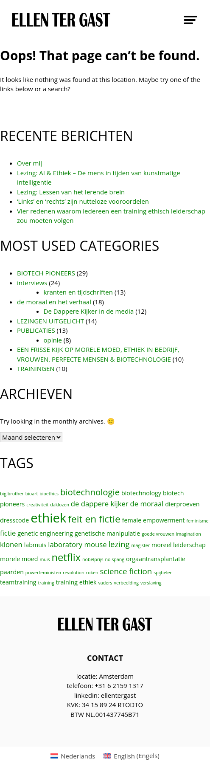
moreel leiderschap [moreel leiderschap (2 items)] (178, 545)
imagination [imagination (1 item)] (188, 534)
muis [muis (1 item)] (44, 559)
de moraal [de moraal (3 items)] (146, 503)
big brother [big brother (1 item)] (12, 494)
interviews (32, 282)
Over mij (29, 163)
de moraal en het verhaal (54, 302)
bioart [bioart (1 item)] (31, 494)
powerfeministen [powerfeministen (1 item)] (43, 573)
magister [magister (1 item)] (141, 545)
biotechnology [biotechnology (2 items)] (141, 493)
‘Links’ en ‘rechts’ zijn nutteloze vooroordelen (83, 201)
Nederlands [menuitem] (78, 756)
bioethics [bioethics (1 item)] (49, 494)
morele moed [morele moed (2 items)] (19, 559)
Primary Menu (190, 20)
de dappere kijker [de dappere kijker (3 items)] (100, 503)
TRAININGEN (36, 368)
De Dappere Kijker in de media (89, 311)
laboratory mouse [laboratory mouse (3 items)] (77, 544)
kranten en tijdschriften (78, 292)
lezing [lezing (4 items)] (118, 544)
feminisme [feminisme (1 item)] (197, 521)
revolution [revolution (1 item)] (73, 573)
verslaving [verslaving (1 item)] (151, 583)
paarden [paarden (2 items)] (12, 572)
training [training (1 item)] (46, 583)
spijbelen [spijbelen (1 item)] (163, 573)
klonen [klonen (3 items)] (11, 544)
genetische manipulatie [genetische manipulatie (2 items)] (107, 533)
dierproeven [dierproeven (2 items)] (182, 504)
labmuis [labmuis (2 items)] (35, 545)
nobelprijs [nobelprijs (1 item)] (92, 559)
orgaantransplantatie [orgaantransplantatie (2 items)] (155, 559)
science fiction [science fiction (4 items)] (126, 571)
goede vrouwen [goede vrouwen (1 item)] (158, 534)
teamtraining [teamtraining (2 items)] (18, 582)
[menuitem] (72, 755)
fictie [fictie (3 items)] (8, 533)
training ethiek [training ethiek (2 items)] (76, 582)
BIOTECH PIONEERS (46, 273)
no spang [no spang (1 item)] (114, 559)
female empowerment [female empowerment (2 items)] (153, 520)
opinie (53, 340)
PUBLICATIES (36, 330)
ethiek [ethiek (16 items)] (48, 517)
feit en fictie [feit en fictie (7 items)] (94, 518)
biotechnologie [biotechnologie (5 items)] (90, 492)
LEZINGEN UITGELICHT (50, 321)
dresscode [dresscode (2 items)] (14, 520)
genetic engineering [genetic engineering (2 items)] (45, 533)
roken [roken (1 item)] (92, 573)
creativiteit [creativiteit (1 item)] (37, 505)
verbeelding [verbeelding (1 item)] (126, 583)
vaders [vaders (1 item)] (105, 583)
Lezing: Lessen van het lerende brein (71, 192)
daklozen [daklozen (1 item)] (59, 505)
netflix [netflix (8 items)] (66, 557)
